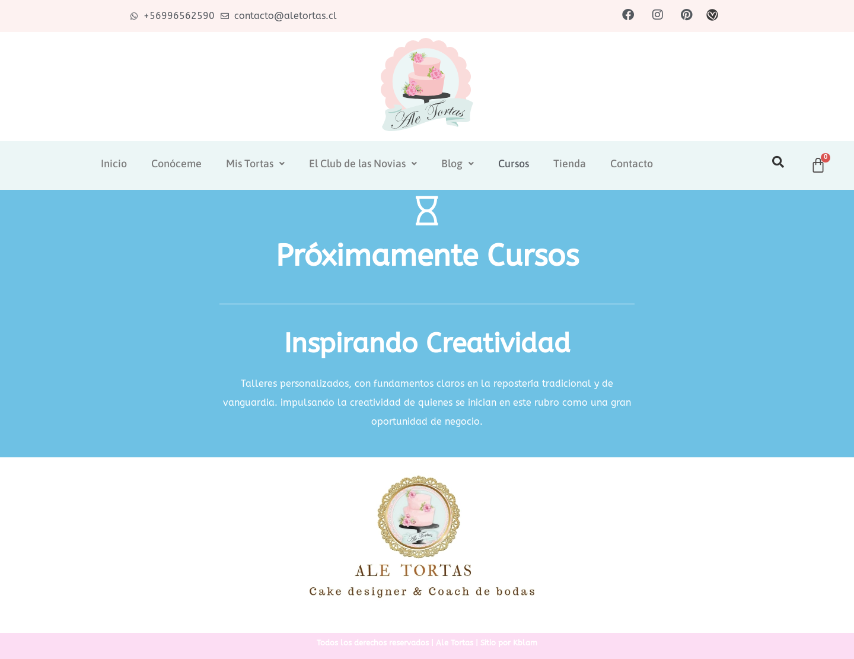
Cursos (513, 163)
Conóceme (176, 163)
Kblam (525, 642)
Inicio (114, 163)
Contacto (631, 163)
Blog (457, 163)
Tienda (569, 163)
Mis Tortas (255, 163)
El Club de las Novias (363, 163)
